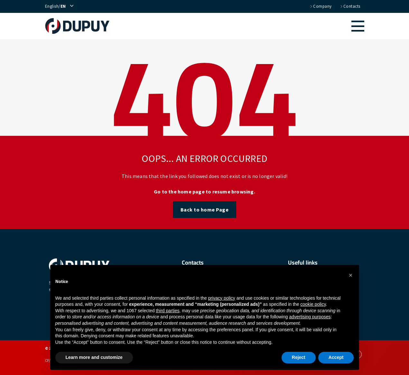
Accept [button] (336, 357)
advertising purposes (309, 316)
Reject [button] (298, 357)
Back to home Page (205, 209)
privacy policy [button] (221, 298)
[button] (240, 26)
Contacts (349, 6)
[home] (80, 26)
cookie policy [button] (313, 304)
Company (320, 6)
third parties (167, 310)
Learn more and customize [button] (94, 357)
